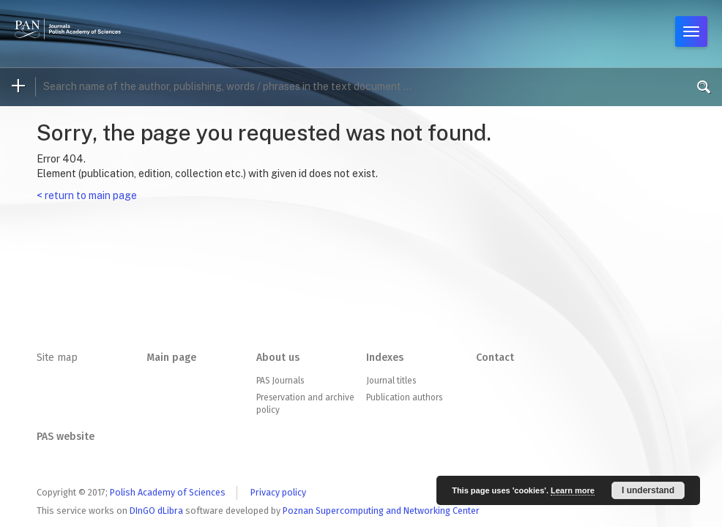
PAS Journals (280, 380)
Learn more (573, 490)
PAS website (65, 436)
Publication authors (404, 397)
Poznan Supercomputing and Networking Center (381, 510)
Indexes (384, 357)
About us (277, 357)
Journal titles (391, 380)
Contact (495, 357)
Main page (171, 357)
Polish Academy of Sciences (168, 492)
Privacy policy (278, 492)
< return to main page (87, 195)
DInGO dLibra (156, 510)
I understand (648, 490)
